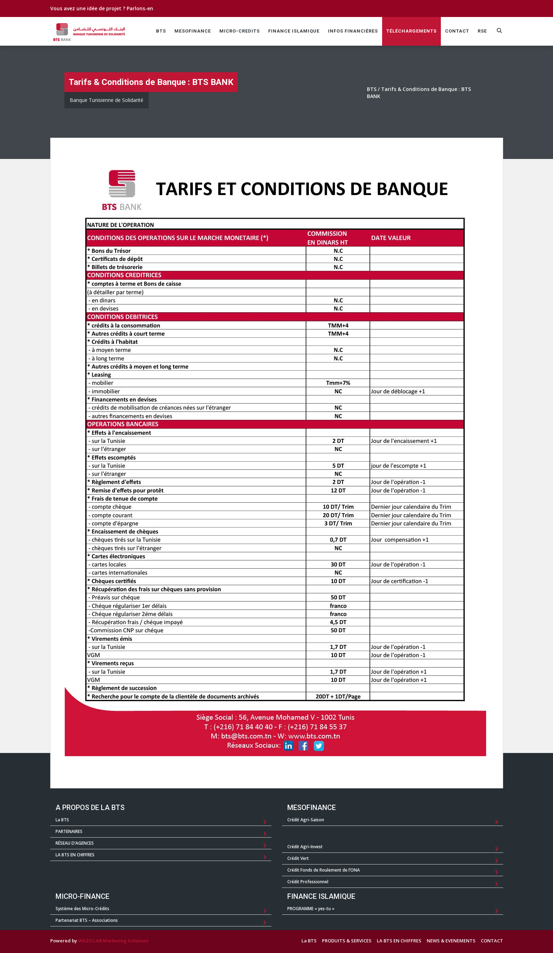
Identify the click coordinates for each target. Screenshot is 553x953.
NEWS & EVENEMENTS (451, 940)
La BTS (62, 820)
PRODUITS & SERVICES (346, 940)
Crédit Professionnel (307, 882)
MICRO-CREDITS (239, 31)
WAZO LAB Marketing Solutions (113, 940)
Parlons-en (140, 8)
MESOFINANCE (192, 31)
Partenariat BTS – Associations (87, 920)
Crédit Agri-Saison (305, 820)
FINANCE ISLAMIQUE (293, 31)
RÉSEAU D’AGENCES (75, 843)
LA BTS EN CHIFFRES (75, 855)
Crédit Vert (298, 858)
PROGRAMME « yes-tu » (310, 909)
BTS (161, 31)
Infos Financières (353, 31)
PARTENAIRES (69, 831)
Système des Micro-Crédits (82, 909)
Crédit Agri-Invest (305, 847)
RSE (482, 31)
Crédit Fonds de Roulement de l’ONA (323, 870)
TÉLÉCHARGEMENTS (411, 31)
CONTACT (457, 31)
